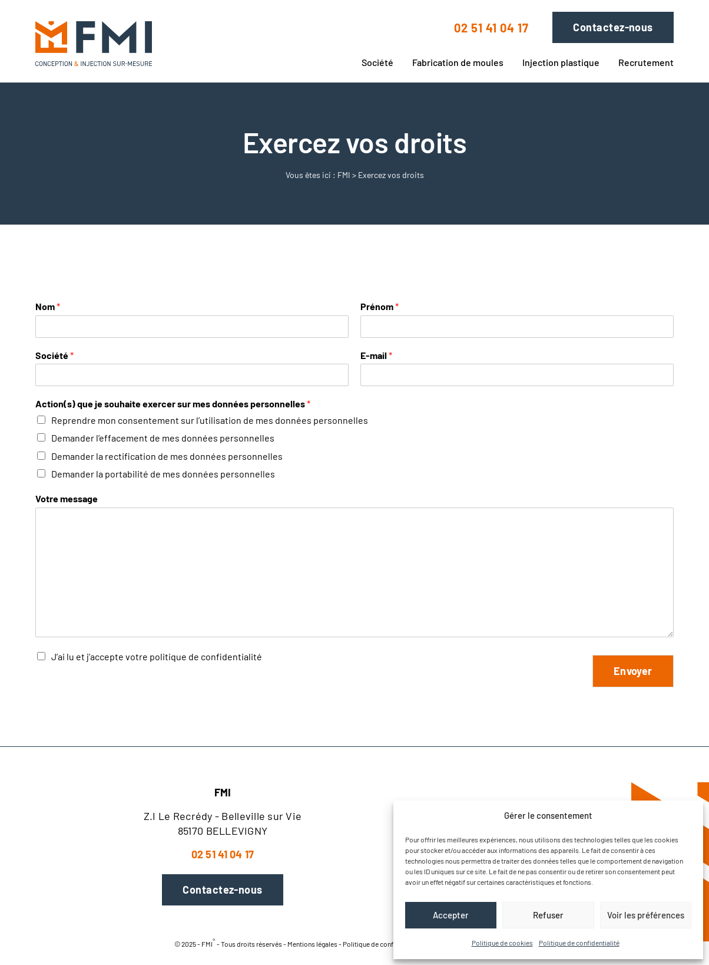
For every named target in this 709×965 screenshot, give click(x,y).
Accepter (451, 915)
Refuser (548, 915)
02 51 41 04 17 (491, 28)
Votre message (66, 498)
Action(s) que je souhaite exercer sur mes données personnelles (172, 403)
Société (54, 355)
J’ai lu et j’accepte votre (156, 656)
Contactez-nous (612, 27)
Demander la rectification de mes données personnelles (167, 456)
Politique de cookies (502, 942)
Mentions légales (312, 943)
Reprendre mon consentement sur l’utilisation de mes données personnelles (209, 420)
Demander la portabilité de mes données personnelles (163, 473)
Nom (47, 306)
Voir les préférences (645, 915)
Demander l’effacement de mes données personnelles (162, 437)
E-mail (376, 355)
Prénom (379, 306)
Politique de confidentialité (579, 942)
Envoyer (633, 670)
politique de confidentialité (206, 656)
